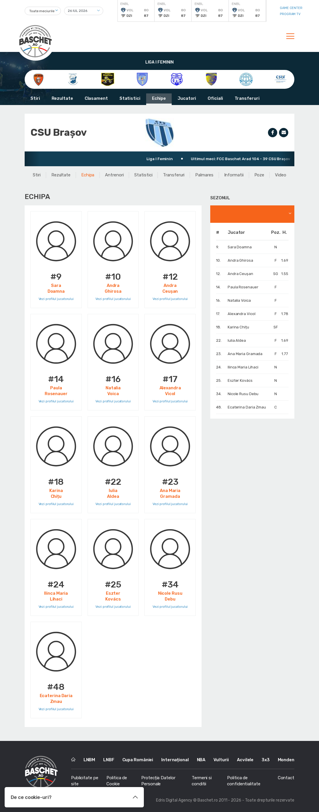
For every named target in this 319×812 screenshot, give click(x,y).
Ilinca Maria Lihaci (243, 367)
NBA (201, 759)
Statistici (129, 98)
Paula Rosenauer (243, 287)
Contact (286, 777)
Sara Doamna (240, 247)
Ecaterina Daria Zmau (247, 407)
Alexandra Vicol (241, 314)
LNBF (108, 759)
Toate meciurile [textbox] (42, 11)
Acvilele (245, 759)
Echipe (159, 98)
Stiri (35, 98)
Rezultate (62, 98)
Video (280, 175)
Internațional (175, 759)
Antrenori (114, 175)
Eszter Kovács (240, 380)
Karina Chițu (238, 327)
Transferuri (247, 98)
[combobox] (43, 11)
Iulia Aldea (237, 340)
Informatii (234, 175)
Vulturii (221, 759)
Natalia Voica (239, 300)
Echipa (87, 175)
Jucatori (186, 98)
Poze (259, 175)
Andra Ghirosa (240, 260)
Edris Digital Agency (174, 800)
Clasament (96, 98)
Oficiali (215, 98)
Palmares (204, 175)
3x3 (266, 759)
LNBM (89, 759)
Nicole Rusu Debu (243, 394)
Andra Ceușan (240, 274)
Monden (286, 759)
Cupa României (137, 759)
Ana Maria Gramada (245, 354)
